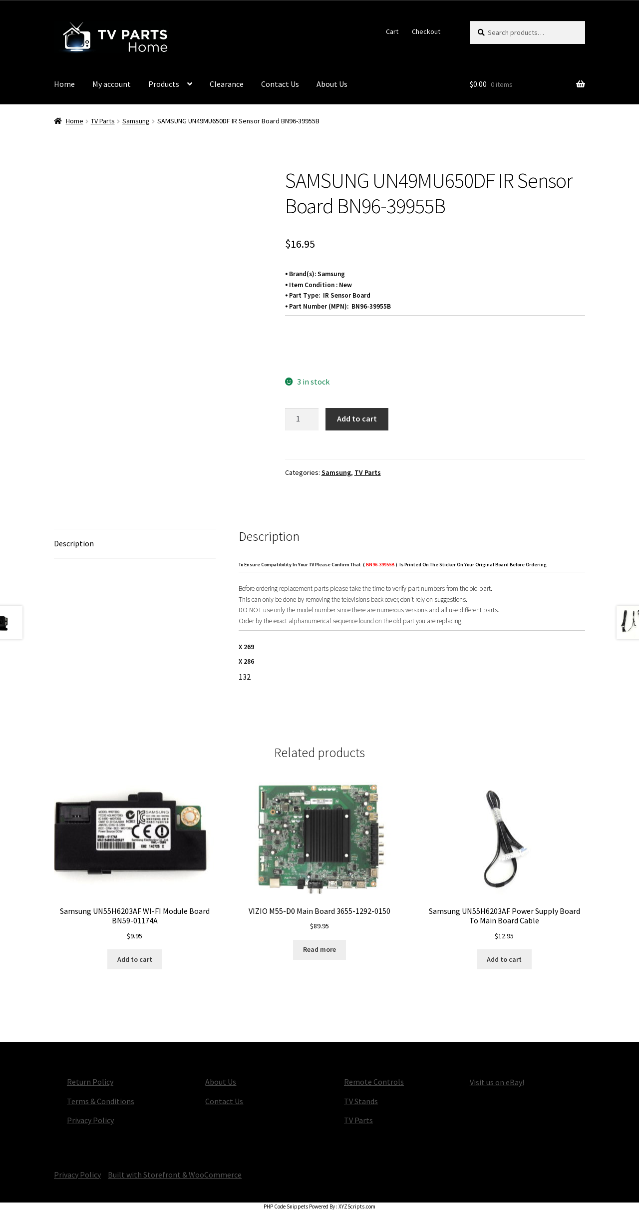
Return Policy (90, 1082)
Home (64, 84)
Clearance (227, 84)
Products (163, 84)
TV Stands (361, 1101)
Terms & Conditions (100, 1101)
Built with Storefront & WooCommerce (175, 1175)
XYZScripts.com (356, 1206)
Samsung (136, 120)
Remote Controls (374, 1082)
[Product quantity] (302, 419)
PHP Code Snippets (286, 1206)
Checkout (426, 31)
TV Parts (103, 120)
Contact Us (280, 84)
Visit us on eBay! (497, 1082)
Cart (392, 31)
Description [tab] (74, 543)
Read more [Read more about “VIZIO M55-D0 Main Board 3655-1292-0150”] (319, 949)
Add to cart (357, 418)
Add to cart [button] (134, 959)
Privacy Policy (90, 1120)
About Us (332, 84)
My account (111, 84)
